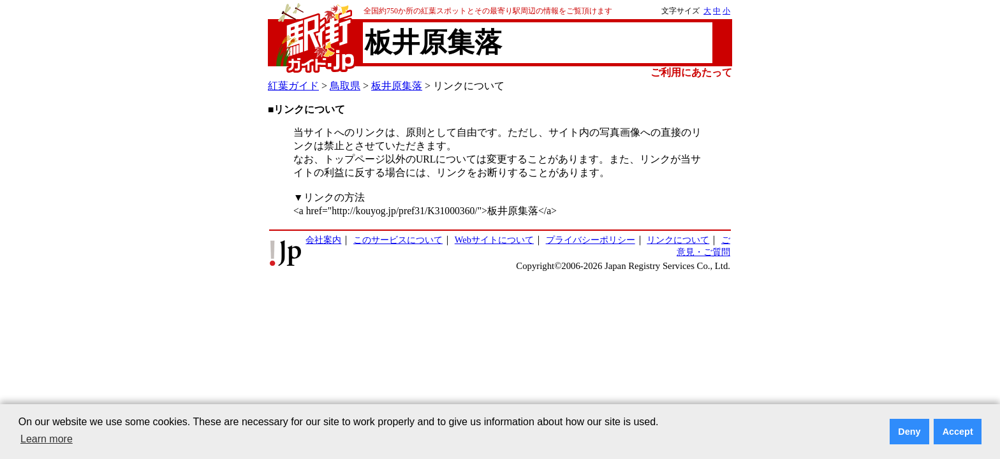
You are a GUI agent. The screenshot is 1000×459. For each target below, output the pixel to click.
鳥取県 (345, 85)
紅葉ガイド (293, 85)
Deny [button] (909, 431)
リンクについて (678, 240)
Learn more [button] (46, 438)
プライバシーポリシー (590, 240)
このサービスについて (398, 240)
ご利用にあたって (691, 72)
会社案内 (323, 240)
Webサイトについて (494, 240)
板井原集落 (396, 85)
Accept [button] (958, 431)
